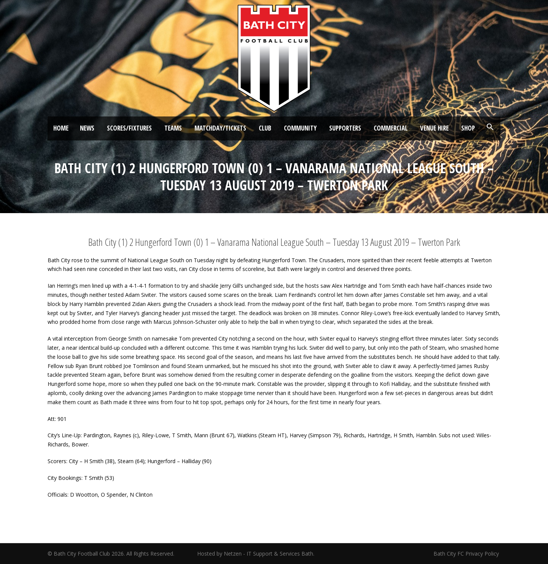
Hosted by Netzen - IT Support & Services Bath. (255, 553)
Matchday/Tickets (220, 128)
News (87, 128)
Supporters (345, 128)
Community (300, 128)
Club (265, 128)
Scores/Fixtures (129, 128)
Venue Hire (434, 128)
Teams (173, 128)
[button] (490, 127)
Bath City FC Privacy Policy (466, 553)
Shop (468, 128)
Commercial (391, 128)
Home (60, 128)
